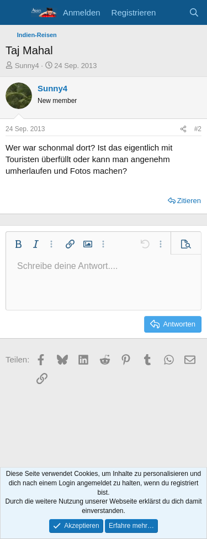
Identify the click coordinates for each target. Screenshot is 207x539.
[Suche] (194, 12)
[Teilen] (183, 129)
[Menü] (15, 13)
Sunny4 (27, 65)
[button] (18, 244)
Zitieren (189, 200)
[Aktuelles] (172, 12)
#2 (197, 129)
